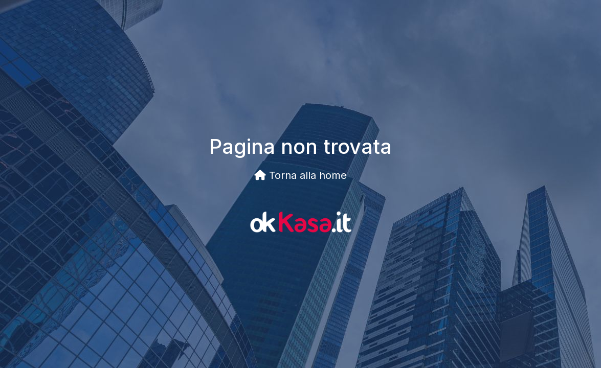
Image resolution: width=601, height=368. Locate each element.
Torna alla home (300, 175)
